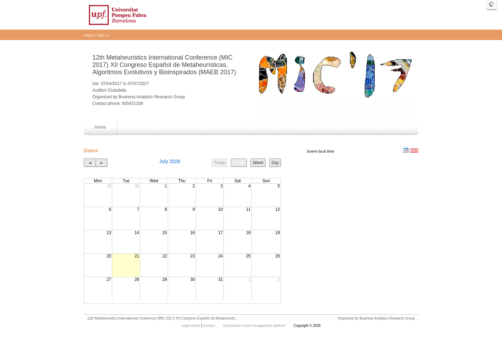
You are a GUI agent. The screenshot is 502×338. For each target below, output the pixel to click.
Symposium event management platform (255, 326)
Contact (209, 326)
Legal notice (191, 326)
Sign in (103, 35)
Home (89, 35)
